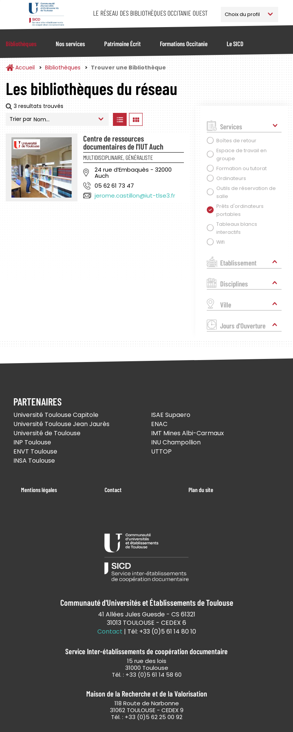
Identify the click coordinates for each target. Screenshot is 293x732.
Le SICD (235, 43)
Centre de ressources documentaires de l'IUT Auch (123, 142)
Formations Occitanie (184, 43)
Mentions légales (39, 489)
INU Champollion (176, 442)
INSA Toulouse (34, 460)
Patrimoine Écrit (122, 43)
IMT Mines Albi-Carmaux (187, 433)
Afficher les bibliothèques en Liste (120, 119)
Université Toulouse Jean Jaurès (61, 424)
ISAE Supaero (170, 414)
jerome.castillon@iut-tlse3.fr (135, 195)
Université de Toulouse (46, 433)
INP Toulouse (32, 442)
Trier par (21, 119)
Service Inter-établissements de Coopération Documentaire (46, 14)
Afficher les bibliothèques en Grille (136, 119)
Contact (113, 489)
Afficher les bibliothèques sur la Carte (167, 119)
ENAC (159, 424)
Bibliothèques (21, 43)
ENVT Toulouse (35, 451)
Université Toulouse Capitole (55, 414)
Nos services (70, 43)
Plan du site (200, 489)
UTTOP (161, 451)
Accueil (25, 67)
